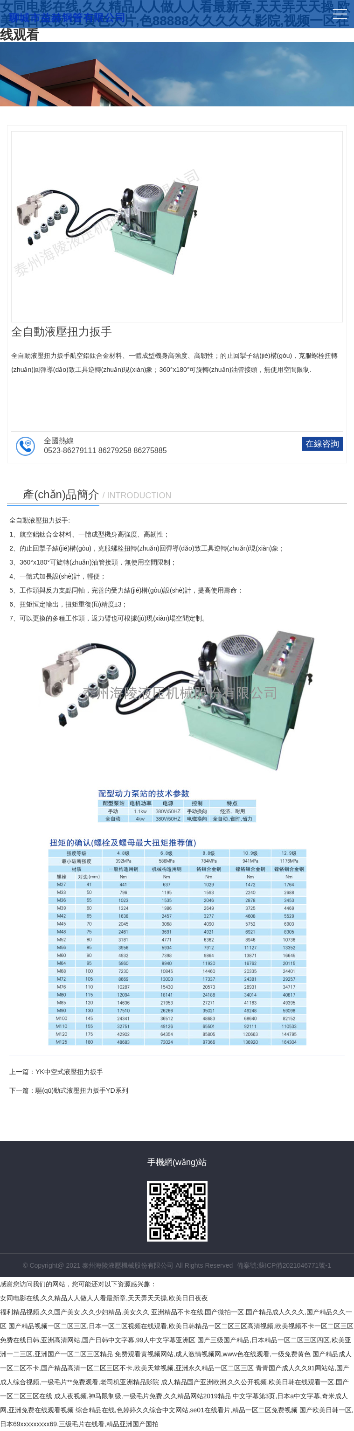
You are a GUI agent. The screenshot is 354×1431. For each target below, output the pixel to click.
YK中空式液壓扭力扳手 (69, 1071)
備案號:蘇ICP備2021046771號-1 (284, 1265)
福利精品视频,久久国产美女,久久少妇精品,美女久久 (74, 1312)
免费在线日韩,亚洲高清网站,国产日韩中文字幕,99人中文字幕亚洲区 (97, 1340)
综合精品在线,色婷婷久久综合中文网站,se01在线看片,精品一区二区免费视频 (187, 1410)
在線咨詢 (322, 443)
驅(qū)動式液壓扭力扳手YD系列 (81, 1090)
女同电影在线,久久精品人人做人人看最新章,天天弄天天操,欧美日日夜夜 (104, 1298)
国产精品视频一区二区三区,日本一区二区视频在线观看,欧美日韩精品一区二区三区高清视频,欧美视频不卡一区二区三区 (181, 1326)
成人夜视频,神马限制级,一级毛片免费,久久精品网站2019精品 (142, 1396)
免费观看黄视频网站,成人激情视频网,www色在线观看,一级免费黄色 (213, 1354)
